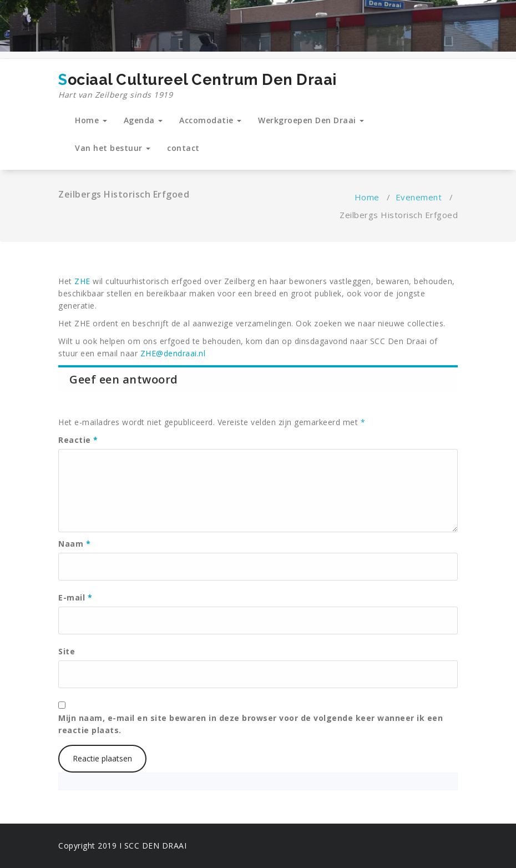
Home (91, 120)
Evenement (419, 197)
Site (66, 651)
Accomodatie (210, 120)
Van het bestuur (112, 148)
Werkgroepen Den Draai (311, 120)
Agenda (143, 120)
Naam (74, 543)
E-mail (75, 597)
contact (183, 148)
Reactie (78, 440)
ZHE (82, 281)
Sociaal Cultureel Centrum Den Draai (197, 86)
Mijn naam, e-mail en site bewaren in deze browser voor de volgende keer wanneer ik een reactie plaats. (250, 724)
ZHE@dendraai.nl (173, 353)
